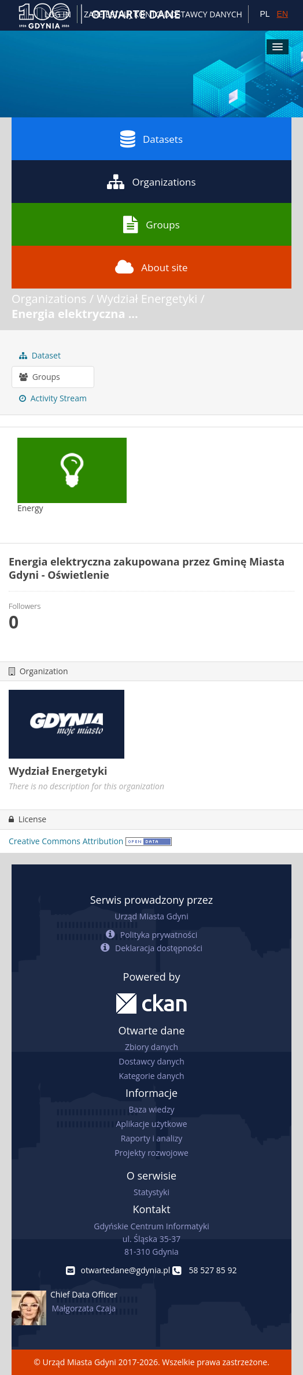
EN (282, 14)
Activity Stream (53, 398)
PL (264, 14)
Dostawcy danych (151, 1061)
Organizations (151, 181)
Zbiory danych (151, 1046)
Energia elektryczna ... (75, 313)
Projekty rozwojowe (151, 1152)
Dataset (40, 355)
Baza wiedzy (151, 1109)
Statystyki (151, 1192)
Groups (151, 224)
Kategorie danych (151, 1075)
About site (151, 267)
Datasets (151, 138)
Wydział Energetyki (147, 298)
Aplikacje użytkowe (151, 1123)
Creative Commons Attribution (66, 841)
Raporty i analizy (152, 1138)
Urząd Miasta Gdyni (151, 916)
